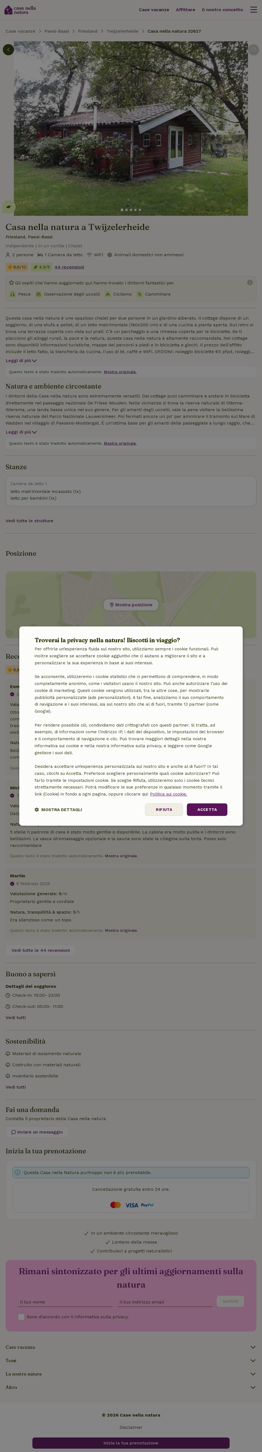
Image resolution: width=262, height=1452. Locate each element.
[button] (58, 809)
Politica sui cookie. (168, 794)
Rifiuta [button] (164, 809)
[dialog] (131, 726)
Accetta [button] (207, 809)
